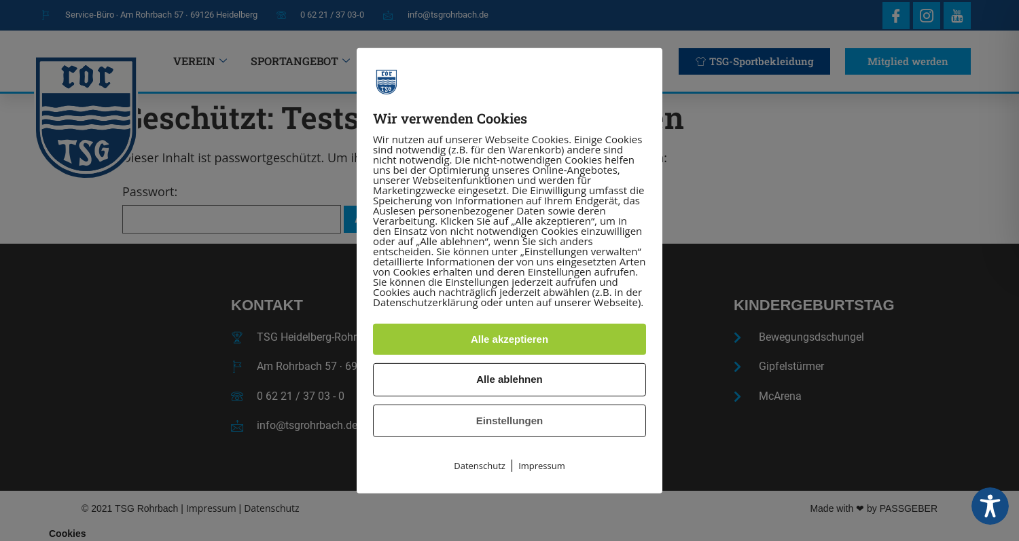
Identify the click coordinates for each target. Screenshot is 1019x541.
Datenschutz (479, 466)
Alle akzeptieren (509, 339)
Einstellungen (509, 420)
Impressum (541, 466)
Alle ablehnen (509, 379)
